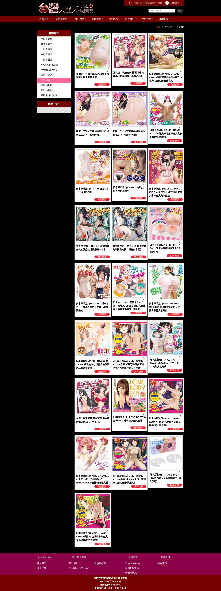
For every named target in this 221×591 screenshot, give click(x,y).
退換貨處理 (100, 563)
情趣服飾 (129, 18)
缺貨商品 (163, 18)
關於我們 (41, 563)
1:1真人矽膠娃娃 (49, 64)
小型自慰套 (46, 49)
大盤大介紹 (46, 557)
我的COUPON (132, 563)
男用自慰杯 (46, 39)
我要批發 (41, 568)
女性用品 (79, 18)
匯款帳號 (74, 563)
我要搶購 (102, 84)
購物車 (164, 3)
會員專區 (132, 557)
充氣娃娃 (180, 27)
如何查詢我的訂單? (79, 568)
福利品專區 (61, 18)
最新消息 (138, 3)
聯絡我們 (165, 557)
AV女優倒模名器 (49, 69)
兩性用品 (113, 18)
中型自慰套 (46, 54)
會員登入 (175, 3)
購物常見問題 (79, 557)
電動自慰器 (46, 75)
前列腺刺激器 (48, 90)
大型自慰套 (46, 59)
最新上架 (44, 18)
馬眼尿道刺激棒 (49, 95)
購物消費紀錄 (132, 572)
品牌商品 (146, 18)
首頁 (130, 3)
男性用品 (96, 18)
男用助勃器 (46, 85)
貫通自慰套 (46, 44)
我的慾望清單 (150, 3)
